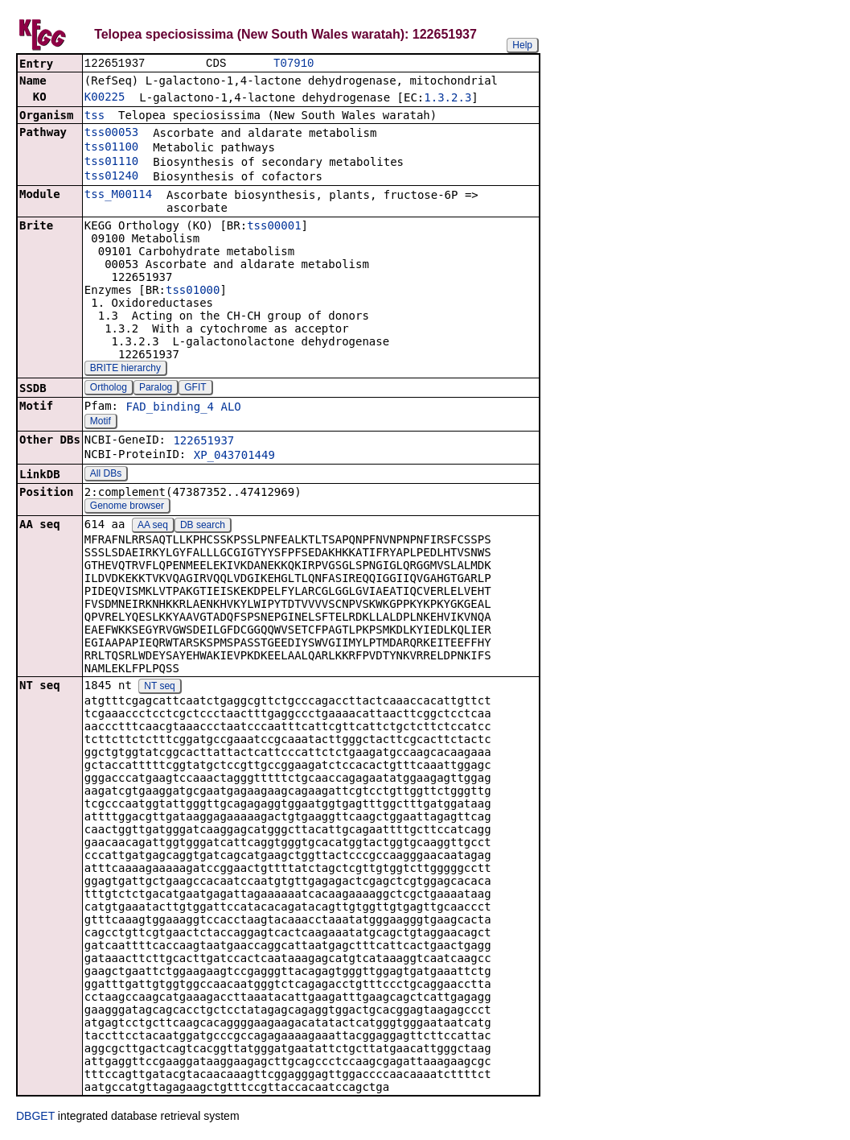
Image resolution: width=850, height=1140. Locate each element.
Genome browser (127, 507)
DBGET (35, 1117)
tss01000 (193, 291)
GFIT (195, 388)
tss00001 (274, 227)
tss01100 (111, 148)
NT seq (159, 687)
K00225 (104, 98)
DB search (202, 526)
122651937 (203, 442)
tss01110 (111, 162)
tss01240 (111, 177)
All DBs (105, 475)
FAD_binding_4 (169, 408)
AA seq (153, 526)
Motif (100, 422)
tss (94, 116)
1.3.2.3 (447, 99)
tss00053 (111, 133)
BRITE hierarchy (125, 369)
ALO (230, 408)
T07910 (293, 64)
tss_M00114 (118, 195)
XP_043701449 (234, 456)
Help (522, 45)
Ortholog (108, 388)
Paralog (155, 388)
